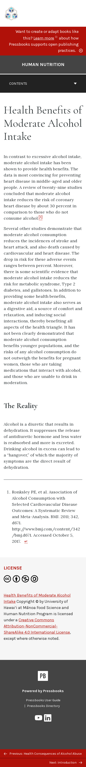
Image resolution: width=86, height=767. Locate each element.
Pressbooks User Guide (43, 700)
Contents (43, 83)
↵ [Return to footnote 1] (26, 541)
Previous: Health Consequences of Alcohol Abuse (43, 754)
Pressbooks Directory (43, 706)
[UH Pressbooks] (11, 13)
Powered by (43, 691)
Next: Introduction (65, 762)
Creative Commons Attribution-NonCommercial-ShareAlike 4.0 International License (37, 626)
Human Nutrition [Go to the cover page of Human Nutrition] (43, 64)
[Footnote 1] (40, 218)
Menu (79, 14)
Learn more (45, 38)
